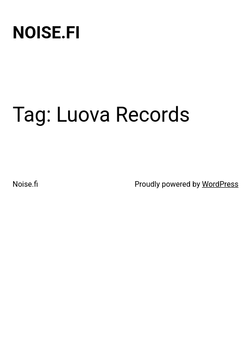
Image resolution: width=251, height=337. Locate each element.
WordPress (220, 184)
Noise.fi (46, 33)
